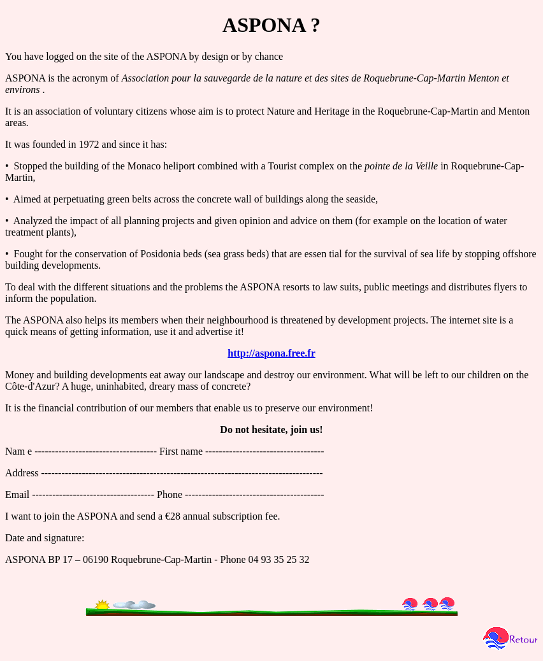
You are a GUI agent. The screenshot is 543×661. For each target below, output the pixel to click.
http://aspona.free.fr (271, 353)
